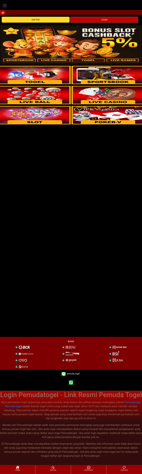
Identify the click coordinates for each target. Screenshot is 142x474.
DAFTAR (36, 20)
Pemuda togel (13, 406)
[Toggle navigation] (4, 5)
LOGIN (104, 20)
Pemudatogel (132, 402)
